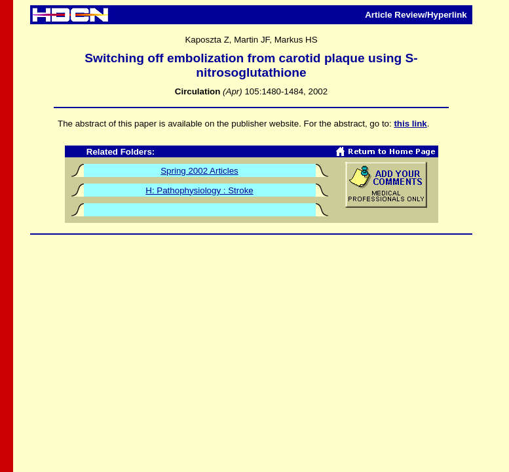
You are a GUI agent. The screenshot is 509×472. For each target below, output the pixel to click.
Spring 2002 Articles (199, 171)
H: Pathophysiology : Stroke (199, 190)
